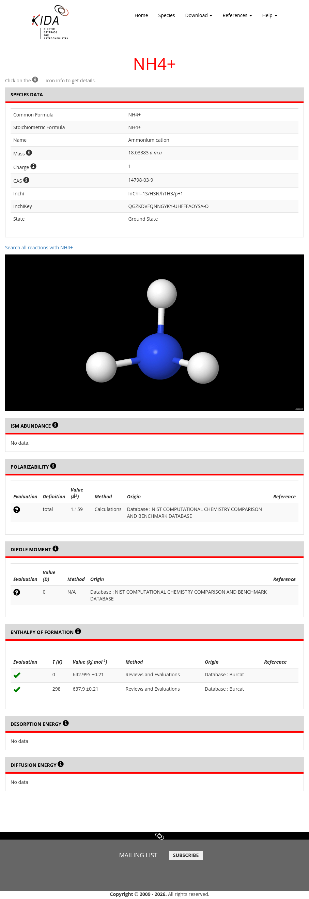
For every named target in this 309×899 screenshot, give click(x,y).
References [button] (237, 17)
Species (166, 15)
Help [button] (269, 17)
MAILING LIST (138, 855)
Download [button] (199, 17)
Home (141, 15)
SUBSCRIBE (186, 855)
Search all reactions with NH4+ (39, 247)
